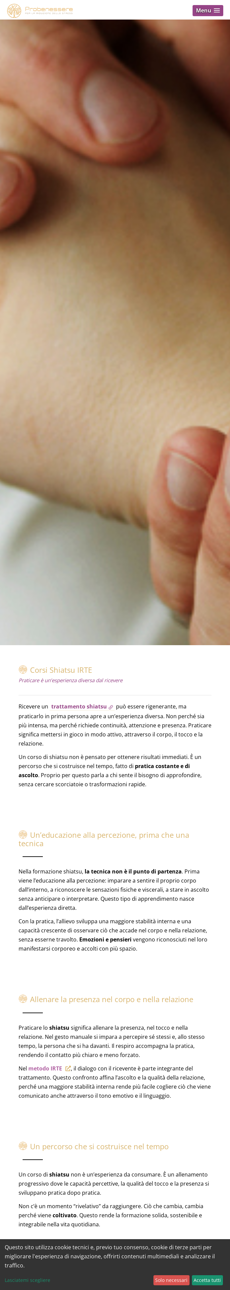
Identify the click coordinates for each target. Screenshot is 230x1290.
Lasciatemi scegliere (27, 1280)
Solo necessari (171, 1280)
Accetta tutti (207, 1280)
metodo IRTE (45, 1068)
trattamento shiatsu (79, 706)
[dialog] (115, 1264)
